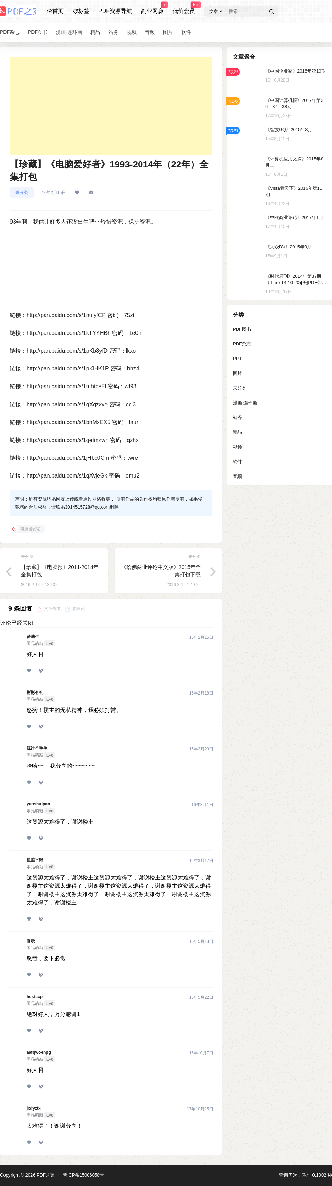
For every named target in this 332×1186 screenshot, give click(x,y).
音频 (237, 476)
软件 (237, 461)
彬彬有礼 (35, 692)
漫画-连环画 (245, 402)
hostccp (35, 996)
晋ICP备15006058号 (83, 1175)
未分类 (21, 192)
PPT (237, 358)
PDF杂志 (242, 343)
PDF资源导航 (115, 11)
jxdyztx (34, 1108)
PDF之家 (45, 1175)
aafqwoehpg (39, 1052)
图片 (237, 373)
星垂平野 (35, 860)
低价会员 (183, 8)
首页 (55, 11)
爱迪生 (33, 637)
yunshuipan (38, 804)
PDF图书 (242, 329)
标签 (81, 11)
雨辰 (31, 941)
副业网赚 (152, 8)
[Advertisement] (111, 106)
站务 (237, 417)
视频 (237, 447)
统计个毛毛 (37, 748)
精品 (237, 432)
